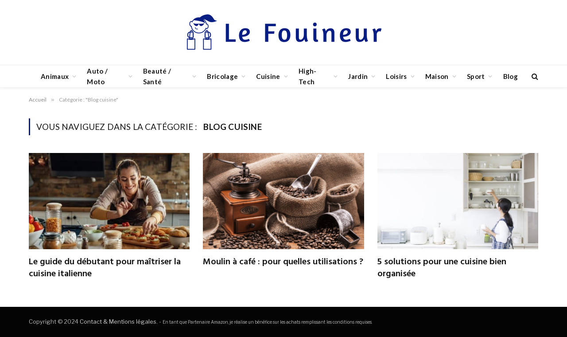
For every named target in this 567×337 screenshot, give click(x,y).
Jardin (358, 76)
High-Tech (308, 76)
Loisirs (396, 76)
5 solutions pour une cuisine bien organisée (441, 268)
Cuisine (268, 76)
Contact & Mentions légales (118, 321)
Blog (510, 76)
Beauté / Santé (157, 76)
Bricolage (222, 76)
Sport (476, 76)
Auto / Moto (97, 76)
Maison (437, 76)
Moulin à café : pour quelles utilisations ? (283, 262)
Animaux (55, 76)
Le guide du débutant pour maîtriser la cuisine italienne (105, 268)
